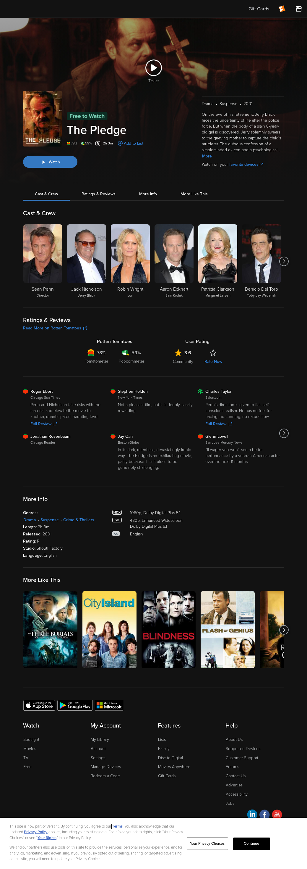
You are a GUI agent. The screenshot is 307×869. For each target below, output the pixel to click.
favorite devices (246, 164)
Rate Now (213, 361)
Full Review (43, 424)
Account (98, 748)
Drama (29, 519)
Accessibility (237, 794)
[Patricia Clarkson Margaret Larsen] (218, 261)
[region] (153, 843)
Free (27, 766)
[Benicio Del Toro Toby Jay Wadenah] (261, 261)
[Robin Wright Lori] (130, 261)
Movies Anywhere (174, 766)
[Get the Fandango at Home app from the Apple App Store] (39, 705)
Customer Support (242, 757)
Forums (232, 766)
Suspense (49, 519)
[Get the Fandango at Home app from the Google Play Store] (75, 705)
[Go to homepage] (41, 9)
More (207, 156)
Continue (251, 843)
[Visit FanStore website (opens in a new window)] (299, 9)
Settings (98, 757)
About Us (234, 739)
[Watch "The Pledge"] (50, 162)
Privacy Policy (36, 832)
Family (164, 748)
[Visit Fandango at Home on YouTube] (277, 815)
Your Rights (47, 838)
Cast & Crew (46, 194)
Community (183, 361)
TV (25, 757)
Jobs (230, 803)
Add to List (133, 143)
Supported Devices (243, 748)
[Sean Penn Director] (43, 261)
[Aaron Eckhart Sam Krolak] (174, 261)
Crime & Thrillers (78, 519)
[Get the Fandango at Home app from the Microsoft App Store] (109, 705)
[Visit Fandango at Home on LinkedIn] (252, 815)
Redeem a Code (105, 775)
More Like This (194, 194)
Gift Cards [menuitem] (258, 9)
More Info (148, 194)
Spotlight (31, 739)
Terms (117, 826)
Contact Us (236, 775)
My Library (100, 739)
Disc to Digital (170, 757)
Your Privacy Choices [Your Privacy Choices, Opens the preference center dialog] (207, 843)
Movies (29, 748)
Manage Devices (106, 766)
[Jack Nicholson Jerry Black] (86, 261)
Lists (162, 739)
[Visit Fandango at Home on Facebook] (264, 815)
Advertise (234, 785)
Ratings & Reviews (99, 194)
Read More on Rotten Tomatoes (55, 328)
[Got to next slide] (283, 261)
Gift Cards (167, 775)
